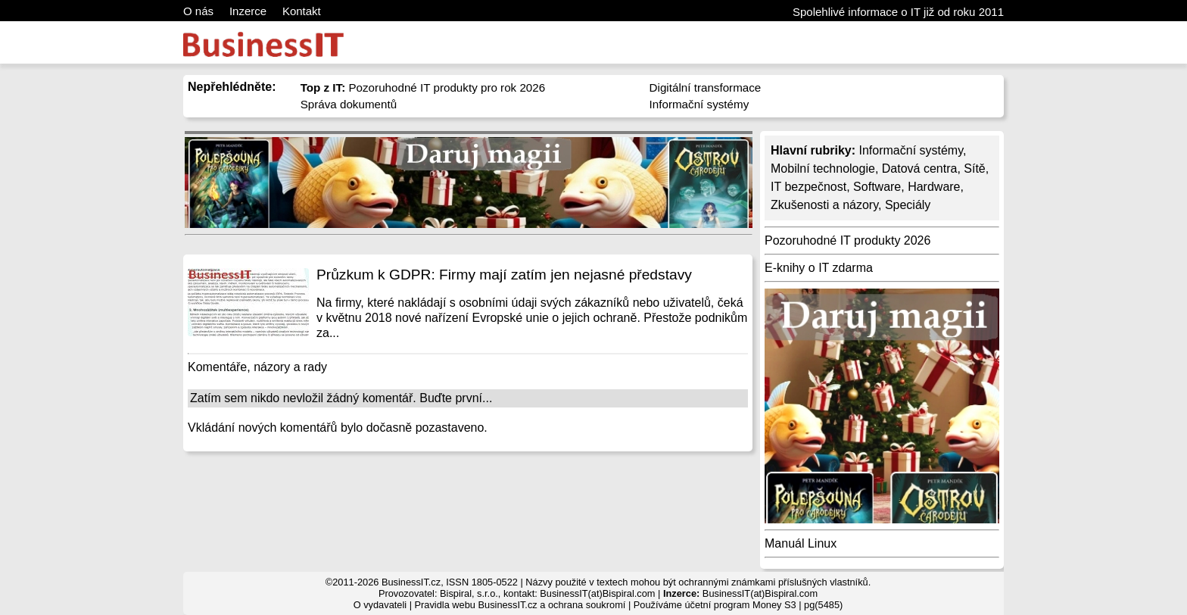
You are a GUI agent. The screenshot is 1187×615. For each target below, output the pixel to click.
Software (877, 186)
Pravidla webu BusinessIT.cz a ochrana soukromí (520, 604)
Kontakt (301, 11)
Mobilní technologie (823, 168)
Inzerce (247, 11)
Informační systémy (699, 104)
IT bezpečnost (808, 186)
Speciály (907, 204)
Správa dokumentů (349, 104)
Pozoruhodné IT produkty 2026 (847, 240)
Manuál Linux (801, 543)
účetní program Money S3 (740, 604)
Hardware (934, 186)
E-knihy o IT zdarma (819, 267)
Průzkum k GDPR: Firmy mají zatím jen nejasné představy (504, 275)
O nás (198, 11)
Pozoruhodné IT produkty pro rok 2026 (423, 87)
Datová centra (920, 168)
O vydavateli (380, 604)
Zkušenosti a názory (824, 204)
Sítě (974, 168)
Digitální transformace (706, 87)
